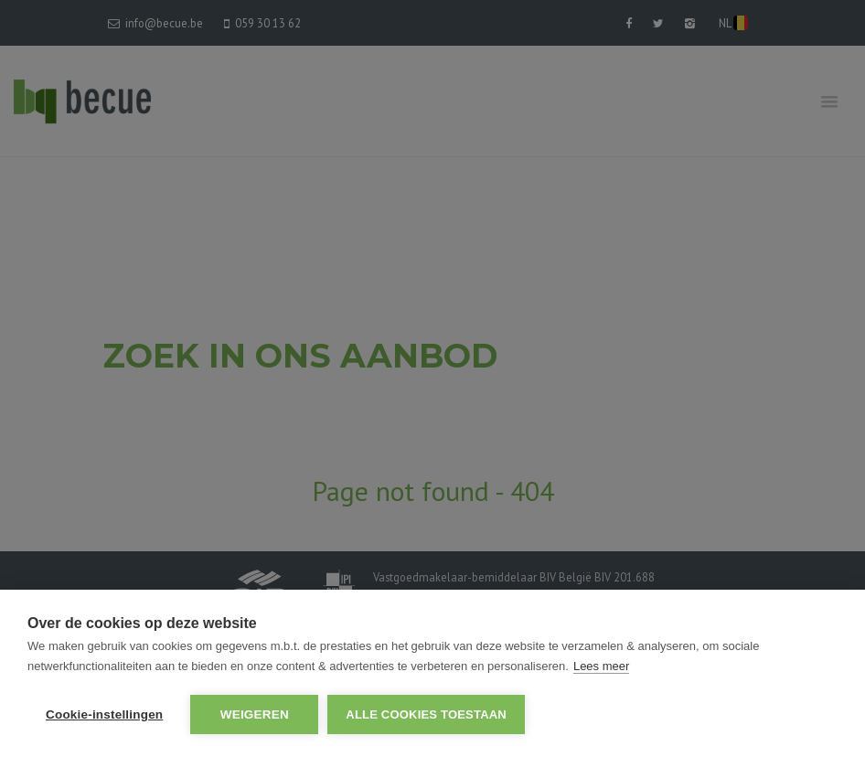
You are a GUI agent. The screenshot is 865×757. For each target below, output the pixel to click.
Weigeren (254, 714)
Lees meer (601, 666)
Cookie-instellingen (104, 714)
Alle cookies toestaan (426, 714)
